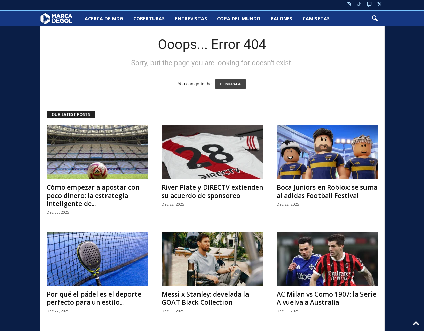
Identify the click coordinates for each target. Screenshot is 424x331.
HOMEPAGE (230, 84)
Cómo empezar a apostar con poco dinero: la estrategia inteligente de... (93, 195)
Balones (281, 18)
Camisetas (316, 18)
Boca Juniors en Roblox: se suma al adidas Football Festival (327, 191)
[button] (374, 18)
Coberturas (149, 18)
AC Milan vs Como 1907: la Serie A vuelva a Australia (326, 298)
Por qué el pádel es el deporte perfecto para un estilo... (94, 298)
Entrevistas (191, 18)
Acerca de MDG (104, 18)
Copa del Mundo (238, 18)
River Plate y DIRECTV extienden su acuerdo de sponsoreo (212, 191)
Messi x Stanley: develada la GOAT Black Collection (205, 298)
